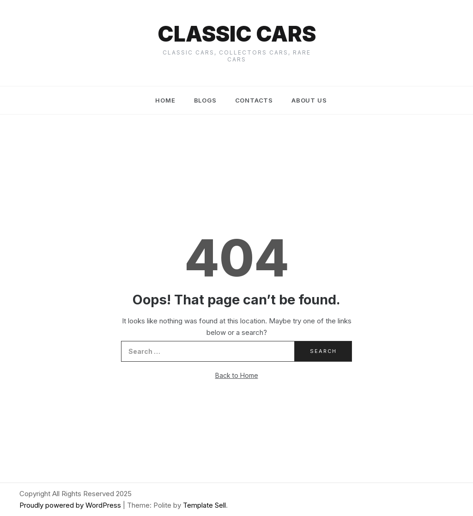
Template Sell (204, 505)
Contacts (254, 100)
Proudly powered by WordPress (71, 505)
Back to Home (236, 375)
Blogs (205, 100)
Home (165, 100)
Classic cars (237, 33)
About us (309, 100)
